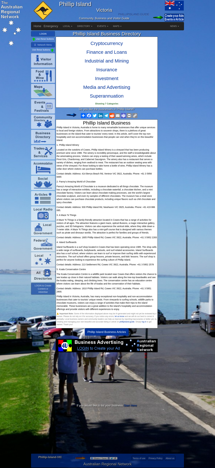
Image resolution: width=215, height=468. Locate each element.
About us (170, 458)
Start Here (130, 405)
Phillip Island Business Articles (106, 332)
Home (37, 26)
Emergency (51, 26)
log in (144, 322)
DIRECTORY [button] (84, 26)
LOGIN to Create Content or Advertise (43, 288)
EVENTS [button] (102, 26)
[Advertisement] (106, 377)
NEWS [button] (174, 26)
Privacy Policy (155, 458)
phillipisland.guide (126, 322)
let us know (119, 316)
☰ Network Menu (43, 45)
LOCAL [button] (67, 26)
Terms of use (139, 458)
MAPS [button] (117, 26)
